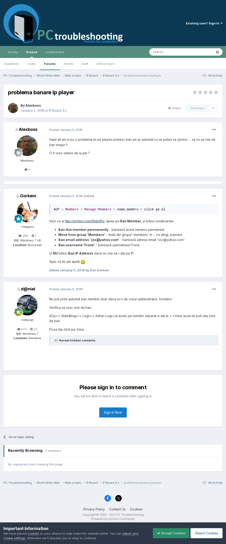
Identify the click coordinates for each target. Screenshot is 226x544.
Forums (50, 64)
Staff (85, 64)
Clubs (32, 64)
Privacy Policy (94, 509)
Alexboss (33, 105)
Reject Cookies (206, 533)
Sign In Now (113, 412)
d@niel (28, 288)
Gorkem (28, 195)
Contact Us (117, 509)
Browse (31, 54)
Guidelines (11, 64)
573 (22, 329)
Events (68, 64)
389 (23, 236)
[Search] (169, 52)
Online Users (105, 64)
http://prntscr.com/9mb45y (84, 221)
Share (174, 108)
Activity (13, 52)
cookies (33, 533)
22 (33, 329)
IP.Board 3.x (58, 110)
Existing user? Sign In (204, 23)
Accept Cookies (169, 533)
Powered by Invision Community (113, 519)
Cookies (136, 509)
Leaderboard (55, 52)
